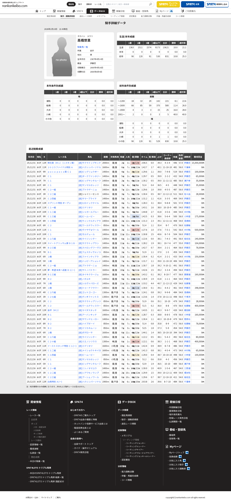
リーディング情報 (117, 16)
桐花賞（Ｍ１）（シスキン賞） (62, 162)
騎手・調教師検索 (67, 16)
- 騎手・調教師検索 (129, 419)
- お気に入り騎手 (176, 464)
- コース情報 (126, 479)
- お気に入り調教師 (177, 468)
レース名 (98, 4)
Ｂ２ (50, 278)
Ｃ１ (50, 176)
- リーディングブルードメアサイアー (139, 453)
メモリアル (101, 16)
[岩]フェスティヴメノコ (89, 252)
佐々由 (187, 194)
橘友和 (187, 372)
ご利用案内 (188, 11)
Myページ (164, 11)
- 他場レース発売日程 (178, 417)
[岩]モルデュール (86, 234)
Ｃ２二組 (52, 194)
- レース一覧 (34, 415)
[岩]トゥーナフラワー (88, 287)
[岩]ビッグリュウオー (88, 171)
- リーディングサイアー (134, 449)
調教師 (89, 4)
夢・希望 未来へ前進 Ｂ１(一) (61, 269)
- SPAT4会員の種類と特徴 (85, 419)
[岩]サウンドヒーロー (88, 319)
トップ (40, 11)
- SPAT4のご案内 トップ (84, 415)
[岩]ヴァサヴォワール (88, 229)
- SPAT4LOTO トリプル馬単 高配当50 (46, 481)
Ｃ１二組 (52, 211)
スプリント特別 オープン (59, 202)
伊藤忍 (187, 162)
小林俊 (187, 216)
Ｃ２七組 (52, 296)
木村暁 (187, 211)
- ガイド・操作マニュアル (85, 448)
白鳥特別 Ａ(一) (55, 381)
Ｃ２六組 (52, 292)
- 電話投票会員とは (82, 427)
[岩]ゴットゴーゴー (87, 292)
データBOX (97, 11)
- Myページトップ (176, 452)
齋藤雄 (187, 274)
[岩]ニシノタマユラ (87, 368)
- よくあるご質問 (81, 431)
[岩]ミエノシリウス (87, 341)
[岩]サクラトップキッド (89, 162)
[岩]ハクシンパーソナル (89, 167)
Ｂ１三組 (52, 274)
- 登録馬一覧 (174, 438)
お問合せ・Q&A (32, 497)
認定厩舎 (132, 16)
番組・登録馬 (140, 11)
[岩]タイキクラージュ (88, 274)
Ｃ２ (50, 225)
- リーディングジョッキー (135, 443)
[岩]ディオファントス (88, 296)
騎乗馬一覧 (82, 46)
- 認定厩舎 (125, 459)
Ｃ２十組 (52, 341)
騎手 (80, 4)
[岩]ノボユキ (84, 278)
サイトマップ (46, 497)
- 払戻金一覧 (34, 452)
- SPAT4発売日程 (81, 452)
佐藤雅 (187, 283)
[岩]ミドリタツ (85, 207)
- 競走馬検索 (126, 415)
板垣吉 (187, 238)
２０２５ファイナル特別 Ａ (60, 167)
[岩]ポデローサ (85, 332)
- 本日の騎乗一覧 (37, 461)
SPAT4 (78, 11)
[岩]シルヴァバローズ (88, 283)
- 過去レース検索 (128, 423)
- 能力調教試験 (127, 471)
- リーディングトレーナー (135, 446)
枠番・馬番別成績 (164, 16)
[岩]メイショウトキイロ (89, 350)
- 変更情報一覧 (36, 444)
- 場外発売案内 (175, 414)
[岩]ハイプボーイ (86, 323)
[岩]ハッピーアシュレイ (89, 261)
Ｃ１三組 (52, 216)
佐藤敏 (187, 225)
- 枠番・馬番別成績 (129, 475)
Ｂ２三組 (52, 247)
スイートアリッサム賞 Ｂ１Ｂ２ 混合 (62, 243)
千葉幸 (187, 167)
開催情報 (59, 11)
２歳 (50, 256)
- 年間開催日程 (175, 407)
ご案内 (57, 497)
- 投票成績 (172, 456)
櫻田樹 (187, 310)
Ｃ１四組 (52, 220)
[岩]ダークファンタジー (89, 176)
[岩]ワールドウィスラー (89, 225)
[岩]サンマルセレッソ (88, 185)
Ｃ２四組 (52, 198)
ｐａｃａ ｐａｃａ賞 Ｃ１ (59, 171)
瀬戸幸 (187, 180)
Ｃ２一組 (52, 189)
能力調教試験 (146, 16)
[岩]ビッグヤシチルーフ (89, 180)
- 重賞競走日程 (175, 410)
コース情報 (180, 16)
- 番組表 (171, 434)
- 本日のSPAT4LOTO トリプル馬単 (45, 473)
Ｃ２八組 (52, 238)
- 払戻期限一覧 (175, 421)
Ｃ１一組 (52, 207)
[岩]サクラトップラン (88, 243)
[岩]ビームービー (86, 216)
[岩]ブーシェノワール (88, 377)
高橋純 (187, 220)
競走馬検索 (51, 16)
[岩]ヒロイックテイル (88, 202)
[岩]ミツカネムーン (87, 328)
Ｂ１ (50, 252)
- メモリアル (126, 435)
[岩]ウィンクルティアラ (89, 220)
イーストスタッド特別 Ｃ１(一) (62, 345)
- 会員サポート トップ (83, 443)
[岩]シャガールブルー (88, 211)
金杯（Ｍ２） (54, 310)
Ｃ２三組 (52, 377)
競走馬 (71, 4)
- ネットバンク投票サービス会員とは (90, 423)
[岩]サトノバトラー (87, 269)
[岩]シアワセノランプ (88, 372)
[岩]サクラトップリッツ (89, 301)
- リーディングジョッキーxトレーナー (140, 456)
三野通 (187, 368)
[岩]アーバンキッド (87, 314)
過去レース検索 (86, 16)
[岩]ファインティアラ (88, 256)
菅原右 (187, 319)
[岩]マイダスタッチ (87, 310)
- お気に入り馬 (175, 460)
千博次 (187, 296)
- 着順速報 (33, 448)
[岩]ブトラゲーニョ (87, 189)
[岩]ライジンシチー (87, 238)
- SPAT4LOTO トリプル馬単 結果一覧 (46, 477)
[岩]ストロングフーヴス (89, 247)
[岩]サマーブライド (87, 198)
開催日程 (118, 11)
